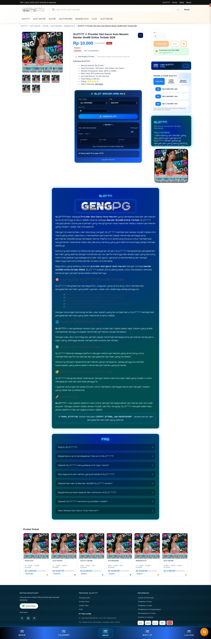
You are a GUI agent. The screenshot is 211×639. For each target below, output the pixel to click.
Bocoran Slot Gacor (183, 81)
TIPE (123, 101)
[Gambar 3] (46, 79)
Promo (174, 2)
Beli (175, 44)
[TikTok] (34, 618)
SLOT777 (166, 2)
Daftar (181, 2)
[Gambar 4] (55, 79)
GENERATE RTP (108, 116)
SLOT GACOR (39, 19)
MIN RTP (93, 109)
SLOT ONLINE (106, 19)
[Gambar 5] (26, 88)
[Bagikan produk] (140, 35)
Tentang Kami (84, 598)
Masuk (188, 2)
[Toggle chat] (204, 632)
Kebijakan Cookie (145, 605)
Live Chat (189, 633)
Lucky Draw (159, 81)
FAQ (81, 609)
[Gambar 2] (36, 79)
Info (185, 66)
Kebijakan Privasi (145, 602)
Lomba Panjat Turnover (171, 81)
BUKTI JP (147, 633)
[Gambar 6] (36, 88)
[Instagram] (28, 618)
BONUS (21, 633)
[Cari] (53, 9)
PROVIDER (93, 101)
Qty (155, 32)
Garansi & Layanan (145, 617)
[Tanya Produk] (184, 44)
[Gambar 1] (26, 79)
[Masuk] (186, 9)
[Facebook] (22, 618)
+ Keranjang (161, 44)
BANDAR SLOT (82, 19)
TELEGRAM (63, 633)
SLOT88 (52, 19)
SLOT (94, 19)
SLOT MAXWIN (65, 19)
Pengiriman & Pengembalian (149, 609)
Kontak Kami (84, 602)
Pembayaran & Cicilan (147, 613)
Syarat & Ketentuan (146, 598)
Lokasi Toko (83, 605)
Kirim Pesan (29, 606)
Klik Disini (99, 84)
